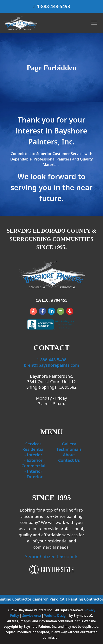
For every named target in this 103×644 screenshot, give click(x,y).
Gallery (69, 444)
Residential (33, 449)
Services (33, 444)
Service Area (31, 616)
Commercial (33, 465)
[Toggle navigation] (94, 22)
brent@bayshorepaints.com (51, 365)
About (69, 455)
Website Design (56, 616)
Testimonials (69, 449)
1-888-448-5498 (53, 6)
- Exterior (33, 460)
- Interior (33, 455)
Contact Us (69, 460)
